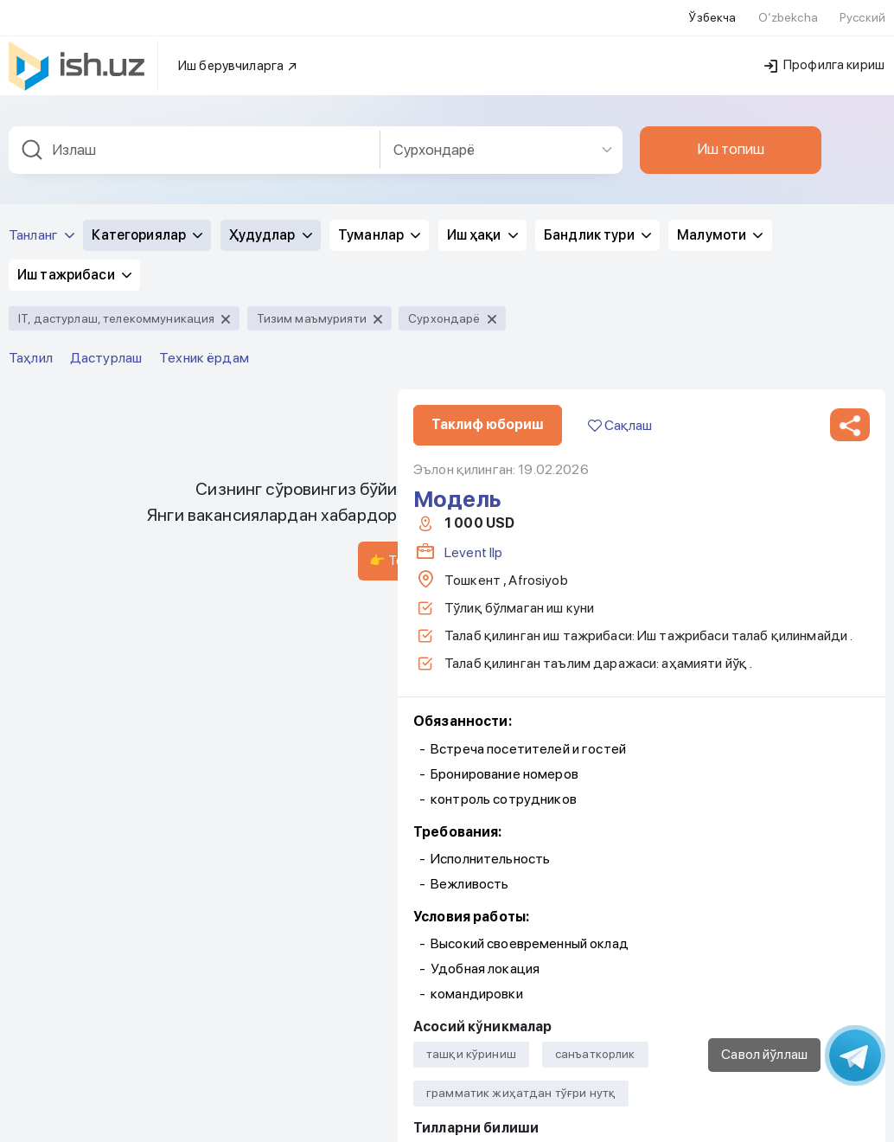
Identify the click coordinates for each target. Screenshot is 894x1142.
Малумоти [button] (720, 80)
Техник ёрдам (204, 203)
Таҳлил (31, 203)
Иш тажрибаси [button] (74, 120)
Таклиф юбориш (487, 269)
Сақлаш (620, 270)
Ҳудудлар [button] (270, 80)
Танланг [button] (41, 80)
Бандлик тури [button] (597, 80)
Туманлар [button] (379, 80)
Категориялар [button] (147, 80)
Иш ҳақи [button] (482, 80)
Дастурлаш (106, 203)
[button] (850, 269)
